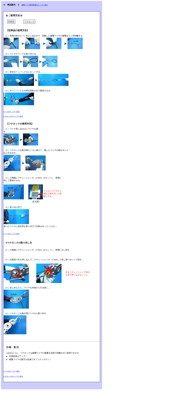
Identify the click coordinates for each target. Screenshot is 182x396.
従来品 (11, 21)
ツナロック (29, 21)
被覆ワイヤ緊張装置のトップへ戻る (34, 5)
